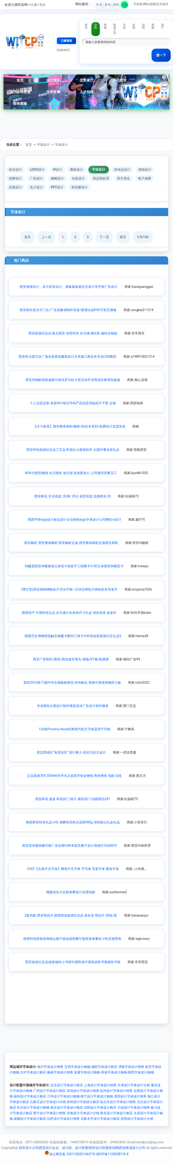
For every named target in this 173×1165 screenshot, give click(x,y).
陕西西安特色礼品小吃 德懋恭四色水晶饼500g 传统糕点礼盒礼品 (73, 822)
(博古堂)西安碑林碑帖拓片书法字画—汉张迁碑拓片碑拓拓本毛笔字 (69, 589)
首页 (20, 80)
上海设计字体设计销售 (100, 1085)
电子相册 (144, 178)
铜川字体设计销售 (50, 1067)
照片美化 (123, 178)
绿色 (124, 4)
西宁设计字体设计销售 (49, 1113)
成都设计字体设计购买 (30, 1119)
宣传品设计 (122, 169)
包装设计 (78, 178)
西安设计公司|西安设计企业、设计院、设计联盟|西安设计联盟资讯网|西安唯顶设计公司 (82, 1148)
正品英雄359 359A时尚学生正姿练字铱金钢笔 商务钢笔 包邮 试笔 (74, 776)
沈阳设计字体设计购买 (100, 1107)
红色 (99, 4)
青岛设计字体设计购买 (116, 1113)
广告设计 (36, 178)
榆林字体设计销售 (60, 1072)
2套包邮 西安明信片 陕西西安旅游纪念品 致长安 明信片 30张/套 (70, 915)
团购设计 (120, 92)
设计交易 (153, 80)
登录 (42, 5)
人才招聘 (86, 92)
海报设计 (144, 169)
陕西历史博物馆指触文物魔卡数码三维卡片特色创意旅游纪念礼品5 (73, 636)
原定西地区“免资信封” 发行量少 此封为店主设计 (71, 752)
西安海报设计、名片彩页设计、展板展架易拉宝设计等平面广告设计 (69, 287)
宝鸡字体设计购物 (77, 1067)
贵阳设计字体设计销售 (130, 1096)
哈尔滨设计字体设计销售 (118, 1102)
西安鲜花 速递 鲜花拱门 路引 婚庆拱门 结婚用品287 (72, 799)
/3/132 (143, 237)
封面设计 (15, 187)
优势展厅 (86, 80)
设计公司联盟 (20, 92)
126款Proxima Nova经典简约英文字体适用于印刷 (74, 729)
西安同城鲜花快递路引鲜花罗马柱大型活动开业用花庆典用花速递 (72, 380)
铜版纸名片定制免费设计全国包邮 (70, 892)
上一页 (46, 237)
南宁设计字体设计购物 (96, 1096)
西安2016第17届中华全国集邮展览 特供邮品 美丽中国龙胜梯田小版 (72, 682)
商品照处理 (101, 178)
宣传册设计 (79, 187)
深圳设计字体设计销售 (83, 1091)
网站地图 (149, 4)
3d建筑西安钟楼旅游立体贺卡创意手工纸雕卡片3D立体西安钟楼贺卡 (74, 566)
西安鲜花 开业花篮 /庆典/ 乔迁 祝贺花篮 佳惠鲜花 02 (72, 496)
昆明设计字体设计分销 (137, 1119)
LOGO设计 (37, 169)
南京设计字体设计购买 (66, 1107)
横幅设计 (57, 178)
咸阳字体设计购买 (104, 1067)
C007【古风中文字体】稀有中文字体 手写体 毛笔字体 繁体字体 (73, 869)
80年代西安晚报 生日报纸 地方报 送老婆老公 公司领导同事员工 (71, 473)
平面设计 (43, 144)
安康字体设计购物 (87, 1072)
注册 (34, 5)
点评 (152, 92)
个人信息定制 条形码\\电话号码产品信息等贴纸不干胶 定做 (73, 403)
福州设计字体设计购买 (30, 1096)
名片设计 (36, 187)
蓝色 (108, 4)
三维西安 (66, 40)
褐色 (116, 4)
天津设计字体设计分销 (133, 1085)
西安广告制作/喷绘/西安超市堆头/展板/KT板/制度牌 (71, 659)
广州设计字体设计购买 (49, 1091)
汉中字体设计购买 (33, 1072)
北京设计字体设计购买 (66, 1085)
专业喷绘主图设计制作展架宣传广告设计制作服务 (73, 706)
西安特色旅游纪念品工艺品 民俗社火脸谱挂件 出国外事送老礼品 (72, 450)
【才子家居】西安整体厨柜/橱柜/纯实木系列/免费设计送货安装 (79, 426)
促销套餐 (53, 92)
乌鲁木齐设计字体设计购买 (100, 1119)
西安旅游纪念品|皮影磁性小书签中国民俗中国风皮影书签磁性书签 (73, 962)
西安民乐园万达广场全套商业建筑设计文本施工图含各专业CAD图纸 (67, 356)
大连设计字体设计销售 (133, 1107)
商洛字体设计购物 (114, 1072)
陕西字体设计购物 (141, 1072)
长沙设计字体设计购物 (33, 1107)
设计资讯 (53, 80)
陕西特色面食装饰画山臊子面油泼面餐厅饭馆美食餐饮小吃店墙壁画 (72, 939)
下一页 (104, 237)
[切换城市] (63, 50)
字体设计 (61, 144)
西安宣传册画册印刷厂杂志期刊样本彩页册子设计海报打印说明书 (69, 845)
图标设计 (76, 169)
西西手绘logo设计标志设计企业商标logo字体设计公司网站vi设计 (74, 519)
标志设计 (15, 169)
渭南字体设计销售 (131, 1067)
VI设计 (57, 169)
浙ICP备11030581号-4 (112, 1154)
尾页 (123, 237)
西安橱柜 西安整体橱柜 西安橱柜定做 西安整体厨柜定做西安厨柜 (71, 543)
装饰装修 (20, 104)
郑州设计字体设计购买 (83, 1102)
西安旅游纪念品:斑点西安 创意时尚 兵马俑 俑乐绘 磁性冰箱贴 (72, 333)
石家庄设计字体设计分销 (48, 1102)
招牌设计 (15, 178)
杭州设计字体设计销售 (116, 1091)
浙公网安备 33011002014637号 (70, 1154)
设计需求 (120, 80)
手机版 (137, 4)
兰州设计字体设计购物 (63, 1096)
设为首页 (162, 4)
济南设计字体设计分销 (83, 1113)
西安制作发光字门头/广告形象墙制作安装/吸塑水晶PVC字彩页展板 (68, 310)
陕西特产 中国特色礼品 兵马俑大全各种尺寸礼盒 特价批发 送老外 (69, 613)
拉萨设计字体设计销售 (63, 1119)
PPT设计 (57, 187)
